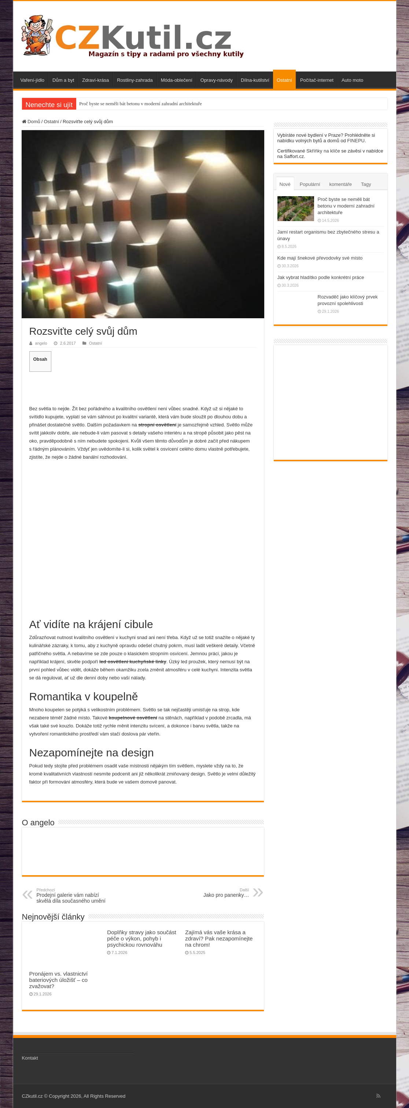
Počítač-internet (317, 80)
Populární (310, 184)
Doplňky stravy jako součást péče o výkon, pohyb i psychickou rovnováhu (141, 938)
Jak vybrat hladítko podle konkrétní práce (320, 277)
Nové (285, 184)
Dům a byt (63, 80)
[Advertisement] (143, 388)
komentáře (340, 184)
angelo (41, 343)
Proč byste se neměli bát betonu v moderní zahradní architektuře (140, 103)
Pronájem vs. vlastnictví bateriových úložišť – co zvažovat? (58, 980)
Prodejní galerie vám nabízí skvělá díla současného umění (74, 896)
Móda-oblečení (176, 80)
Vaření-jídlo (33, 80)
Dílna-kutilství (255, 80)
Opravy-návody (216, 80)
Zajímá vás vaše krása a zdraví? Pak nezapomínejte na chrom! (219, 938)
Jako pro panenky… (211, 893)
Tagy (366, 184)
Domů (31, 121)
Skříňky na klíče (323, 151)
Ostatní (284, 80)
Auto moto (352, 80)
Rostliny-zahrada (135, 80)
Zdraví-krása (95, 80)
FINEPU (356, 140)
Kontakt (30, 1058)
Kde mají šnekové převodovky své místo (320, 258)
